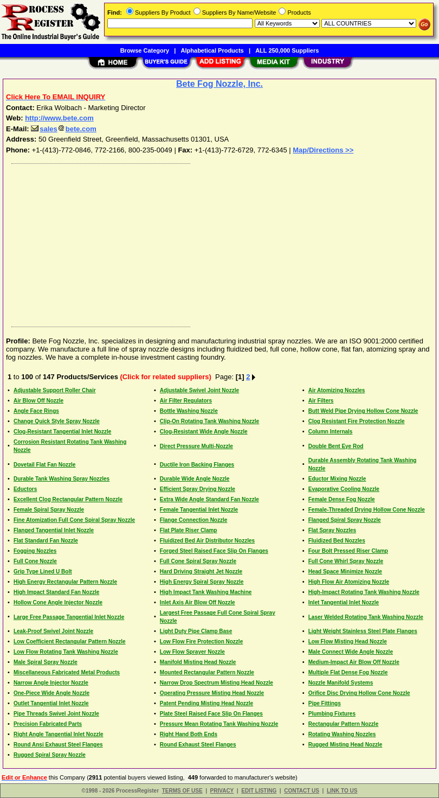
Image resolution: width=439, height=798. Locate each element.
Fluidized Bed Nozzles (336, 541)
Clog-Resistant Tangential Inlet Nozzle (62, 432)
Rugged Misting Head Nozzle (345, 745)
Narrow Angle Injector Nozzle (51, 683)
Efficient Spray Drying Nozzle (197, 489)
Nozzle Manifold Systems (340, 683)
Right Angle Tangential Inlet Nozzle (59, 734)
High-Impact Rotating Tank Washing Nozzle (363, 592)
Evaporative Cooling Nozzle (343, 489)
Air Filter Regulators (186, 401)
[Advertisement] (217, 242)
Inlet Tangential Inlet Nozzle (343, 602)
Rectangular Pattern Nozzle (343, 724)
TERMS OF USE (182, 791)
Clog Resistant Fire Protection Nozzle (356, 421)
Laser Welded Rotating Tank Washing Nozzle (365, 617)
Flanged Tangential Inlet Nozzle (54, 530)
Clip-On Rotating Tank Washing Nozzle (209, 421)
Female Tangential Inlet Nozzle (199, 510)
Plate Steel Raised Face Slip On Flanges (211, 714)
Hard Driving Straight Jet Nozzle (201, 571)
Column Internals (330, 432)
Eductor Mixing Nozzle (337, 479)
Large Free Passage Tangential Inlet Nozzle (69, 617)
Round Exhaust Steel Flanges (198, 745)
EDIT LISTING (258, 791)
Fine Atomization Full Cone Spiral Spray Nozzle (74, 520)
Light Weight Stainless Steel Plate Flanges (362, 631)
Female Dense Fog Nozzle (341, 499)
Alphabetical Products (212, 50)
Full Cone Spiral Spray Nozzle (198, 561)
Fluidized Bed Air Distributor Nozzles (207, 541)
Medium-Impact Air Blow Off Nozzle (353, 662)
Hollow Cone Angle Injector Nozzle (58, 602)
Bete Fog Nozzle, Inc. (219, 83)
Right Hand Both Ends (188, 734)
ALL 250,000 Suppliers (287, 50)
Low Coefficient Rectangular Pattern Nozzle (70, 641)
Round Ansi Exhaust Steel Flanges (58, 745)
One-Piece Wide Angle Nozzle (51, 693)
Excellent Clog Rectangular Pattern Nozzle (68, 499)
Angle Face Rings (36, 411)
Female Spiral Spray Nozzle (49, 510)
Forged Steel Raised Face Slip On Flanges (214, 551)
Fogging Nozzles (35, 551)
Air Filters (321, 401)
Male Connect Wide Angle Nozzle (350, 652)
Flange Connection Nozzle (193, 520)
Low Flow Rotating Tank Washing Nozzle (66, 652)
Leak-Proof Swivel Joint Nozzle (53, 631)
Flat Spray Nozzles (332, 530)
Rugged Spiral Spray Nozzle (50, 755)
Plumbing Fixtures (332, 714)
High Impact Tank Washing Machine (205, 592)
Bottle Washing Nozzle (189, 411)
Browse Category (144, 50)
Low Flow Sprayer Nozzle (192, 652)
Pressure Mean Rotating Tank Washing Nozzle (219, 724)
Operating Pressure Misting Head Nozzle (212, 693)
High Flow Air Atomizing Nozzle (348, 582)
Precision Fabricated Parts (48, 724)
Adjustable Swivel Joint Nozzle (199, 390)
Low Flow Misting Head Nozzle (347, 641)
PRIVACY (222, 791)
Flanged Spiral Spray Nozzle (344, 520)
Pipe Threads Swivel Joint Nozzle (56, 714)
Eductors (25, 489)
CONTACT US (301, 791)
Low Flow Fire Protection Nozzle (201, 641)
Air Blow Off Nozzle (38, 401)
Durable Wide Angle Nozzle (194, 479)
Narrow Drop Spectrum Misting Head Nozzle (216, 683)
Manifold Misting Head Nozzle (198, 662)
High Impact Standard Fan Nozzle (56, 592)
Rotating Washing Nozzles (342, 734)
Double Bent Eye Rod (336, 446)
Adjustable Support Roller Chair (55, 390)
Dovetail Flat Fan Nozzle (44, 465)
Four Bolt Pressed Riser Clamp (348, 551)
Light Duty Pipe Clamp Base (196, 631)
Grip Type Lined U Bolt (43, 571)
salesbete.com (63, 129)
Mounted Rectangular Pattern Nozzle (207, 672)
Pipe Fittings (324, 703)
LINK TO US (342, 791)
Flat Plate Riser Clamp (188, 530)
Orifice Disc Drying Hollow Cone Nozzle (359, 693)
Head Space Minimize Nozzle (345, 571)
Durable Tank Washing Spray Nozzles (61, 479)
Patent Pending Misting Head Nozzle (206, 703)
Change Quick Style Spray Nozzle (57, 421)
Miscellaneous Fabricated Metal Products (67, 672)
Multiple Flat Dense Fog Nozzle (348, 672)
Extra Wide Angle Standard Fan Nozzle (209, 499)
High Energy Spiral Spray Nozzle (201, 582)
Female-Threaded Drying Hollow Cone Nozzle (366, 510)
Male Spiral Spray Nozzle (46, 662)
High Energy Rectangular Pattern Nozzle (65, 582)
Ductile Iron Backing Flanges (197, 465)
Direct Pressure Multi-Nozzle (196, 446)
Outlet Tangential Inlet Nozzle (51, 703)
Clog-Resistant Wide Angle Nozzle (204, 432)
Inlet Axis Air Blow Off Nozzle (197, 602)
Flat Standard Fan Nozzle (46, 541)
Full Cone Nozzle (35, 561)
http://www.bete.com (59, 118)
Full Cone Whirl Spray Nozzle (345, 561)
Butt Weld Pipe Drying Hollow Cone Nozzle (363, 411)
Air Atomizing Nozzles (336, 390)
